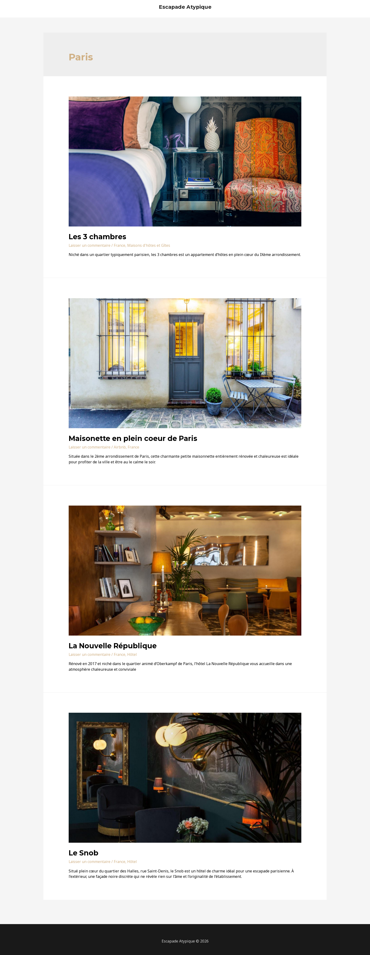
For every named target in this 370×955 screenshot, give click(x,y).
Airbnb (121, 447)
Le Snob (83, 853)
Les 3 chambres (97, 236)
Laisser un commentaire (90, 245)
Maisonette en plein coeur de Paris (133, 438)
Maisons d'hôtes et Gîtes (150, 245)
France (121, 245)
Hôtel (133, 654)
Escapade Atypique (185, 7)
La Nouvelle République (113, 645)
